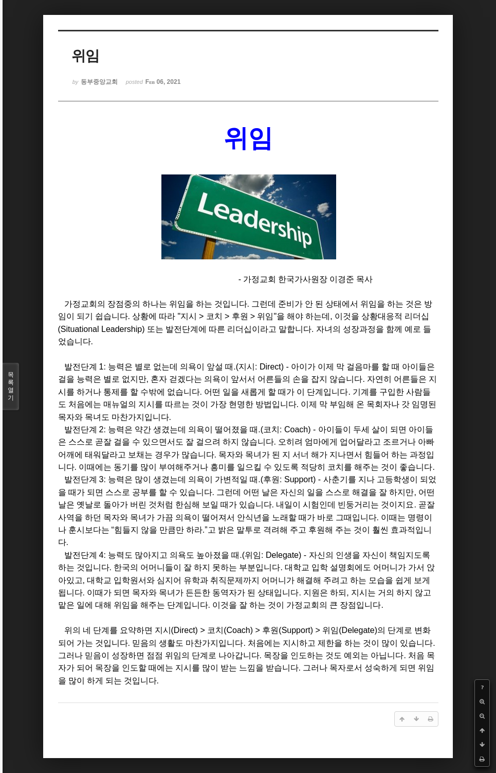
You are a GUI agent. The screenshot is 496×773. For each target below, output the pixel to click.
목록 (11, 386)
